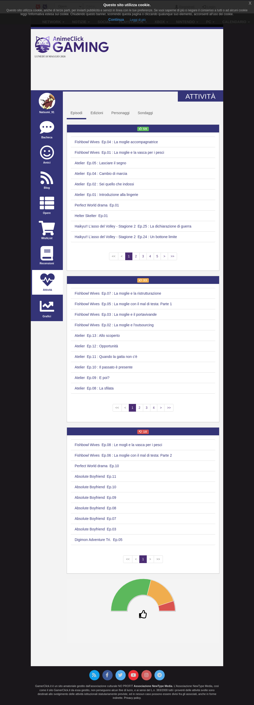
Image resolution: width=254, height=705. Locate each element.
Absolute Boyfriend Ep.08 (95, 508)
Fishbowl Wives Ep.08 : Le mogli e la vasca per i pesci (118, 445)
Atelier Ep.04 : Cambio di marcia (101, 173)
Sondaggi (145, 113)
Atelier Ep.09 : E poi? (92, 378)
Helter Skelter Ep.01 (91, 216)
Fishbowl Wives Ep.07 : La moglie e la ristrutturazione (118, 293)
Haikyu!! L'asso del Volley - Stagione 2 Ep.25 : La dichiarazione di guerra (133, 226)
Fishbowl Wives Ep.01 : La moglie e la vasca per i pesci (119, 152)
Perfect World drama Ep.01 (97, 205)
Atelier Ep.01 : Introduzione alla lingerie (106, 195)
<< (113, 256)
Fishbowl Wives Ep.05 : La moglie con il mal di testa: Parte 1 (123, 304)
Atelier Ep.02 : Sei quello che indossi (104, 184)
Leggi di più (137, 20)
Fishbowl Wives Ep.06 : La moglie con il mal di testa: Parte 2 (123, 455)
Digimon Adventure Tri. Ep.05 (98, 540)
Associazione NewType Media (153, 686)
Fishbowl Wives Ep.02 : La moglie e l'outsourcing (114, 325)
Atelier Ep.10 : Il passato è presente (104, 367)
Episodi (76, 113)
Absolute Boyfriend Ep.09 (95, 497)
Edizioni (97, 113)
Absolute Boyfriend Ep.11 (95, 476)
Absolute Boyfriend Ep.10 (95, 487)
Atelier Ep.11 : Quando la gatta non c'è (106, 357)
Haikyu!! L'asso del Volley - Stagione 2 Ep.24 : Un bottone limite (126, 237)
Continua (116, 19)
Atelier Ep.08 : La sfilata (94, 388)
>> (172, 256)
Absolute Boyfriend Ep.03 (95, 529)
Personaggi (120, 113)
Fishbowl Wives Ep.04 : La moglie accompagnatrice (116, 142)
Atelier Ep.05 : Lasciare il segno (100, 163)
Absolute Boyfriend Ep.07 (95, 519)
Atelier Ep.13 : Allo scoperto (97, 335)
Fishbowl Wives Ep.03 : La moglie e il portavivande (116, 314)
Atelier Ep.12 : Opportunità (96, 346)
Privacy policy (132, 697)
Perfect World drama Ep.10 (97, 466)
